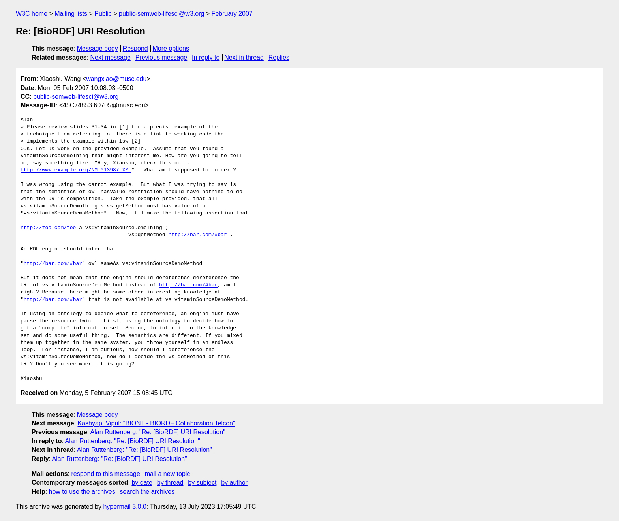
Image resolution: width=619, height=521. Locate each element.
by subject (202, 482)
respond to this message (105, 473)
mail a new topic (167, 473)
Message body (97, 48)
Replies (278, 57)
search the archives (147, 491)
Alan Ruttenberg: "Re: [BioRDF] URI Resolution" (157, 432)
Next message (110, 57)
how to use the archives (82, 491)
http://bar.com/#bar (197, 235)
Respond (135, 48)
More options (171, 48)
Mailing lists (70, 13)
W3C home (31, 13)
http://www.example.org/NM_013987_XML (76, 170)
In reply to (205, 57)
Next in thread (244, 57)
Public (103, 13)
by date (141, 482)
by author (234, 482)
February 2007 (232, 13)
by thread (170, 482)
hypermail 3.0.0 (124, 506)
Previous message (161, 57)
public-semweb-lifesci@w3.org (161, 13)
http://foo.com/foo (48, 227)
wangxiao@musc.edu (116, 78)
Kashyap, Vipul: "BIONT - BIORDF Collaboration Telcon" (156, 423)
